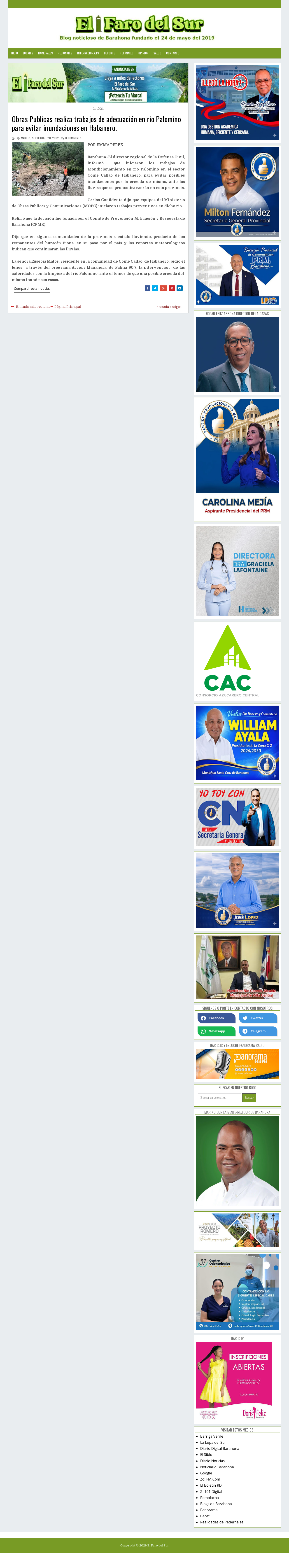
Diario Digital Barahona (219, 1448)
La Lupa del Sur (213, 1442)
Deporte (109, 53)
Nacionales (45, 53)
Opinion (143, 53)
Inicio (14, 53)
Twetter (252, 1018)
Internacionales (88, 53)
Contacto (172, 53)
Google (206, 1473)
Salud (157, 53)
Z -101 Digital (211, 1491)
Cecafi (205, 1515)
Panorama (209, 1509)
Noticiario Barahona (217, 1466)
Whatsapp (213, 1031)
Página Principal (67, 306)
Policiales (126, 53)
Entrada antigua (169, 307)
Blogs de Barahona (216, 1503)
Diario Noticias (212, 1460)
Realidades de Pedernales (221, 1522)
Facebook (212, 1018)
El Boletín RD (211, 1485)
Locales (28, 53)
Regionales (65, 53)
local (100, 108)
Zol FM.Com (210, 1479)
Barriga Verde (211, 1436)
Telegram (254, 1031)
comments (73, 138)
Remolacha (209, 1497)
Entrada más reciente (33, 306)
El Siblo (206, 1454)
